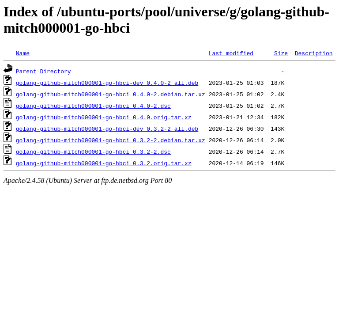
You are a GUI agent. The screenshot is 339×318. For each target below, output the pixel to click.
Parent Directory (43, 71)
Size (281, 53)
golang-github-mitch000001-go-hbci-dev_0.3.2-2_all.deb (107, 128)
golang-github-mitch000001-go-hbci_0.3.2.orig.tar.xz (104, 163)
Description (314, 53)
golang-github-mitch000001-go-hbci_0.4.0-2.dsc (93, 106)
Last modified (231, 53)
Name (23, 53)
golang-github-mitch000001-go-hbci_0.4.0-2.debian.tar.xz (110, 94)
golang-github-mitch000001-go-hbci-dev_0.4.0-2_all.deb (107, 83)
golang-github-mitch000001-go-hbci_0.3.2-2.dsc (93, 151)
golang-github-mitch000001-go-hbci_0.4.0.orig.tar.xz (104, 117)
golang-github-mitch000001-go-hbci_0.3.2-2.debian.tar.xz (110, 140)
